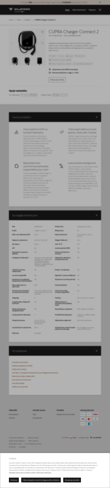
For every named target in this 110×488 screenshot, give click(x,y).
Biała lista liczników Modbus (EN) (23, 376)
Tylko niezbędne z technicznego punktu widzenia (41, 480)
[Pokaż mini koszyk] (100, 9)
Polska (74, 437)
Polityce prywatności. (43, 472)
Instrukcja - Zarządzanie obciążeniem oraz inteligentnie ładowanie (35, 373)
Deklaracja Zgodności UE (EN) (22, 366)
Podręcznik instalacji (19, 369)
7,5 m (64, 95)
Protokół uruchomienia (20, 362)
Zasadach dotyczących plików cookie (22, 472)
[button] (12, 43)
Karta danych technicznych (21, 380)
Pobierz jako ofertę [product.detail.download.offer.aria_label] (57, 80)
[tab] (55, 215)
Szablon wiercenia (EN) (20, 387)
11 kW (25, 95)
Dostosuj (14, 480)
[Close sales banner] (100, 2)
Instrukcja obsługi (18, 383)
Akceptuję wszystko (72, 480)
